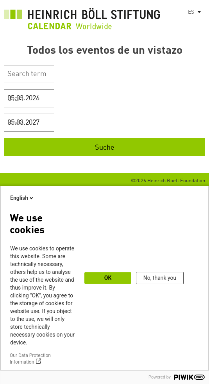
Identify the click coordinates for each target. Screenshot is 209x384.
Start (15, 98)
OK (108, 278)
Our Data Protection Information (30, 359)
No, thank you (160, 278)
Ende (16, 123)
